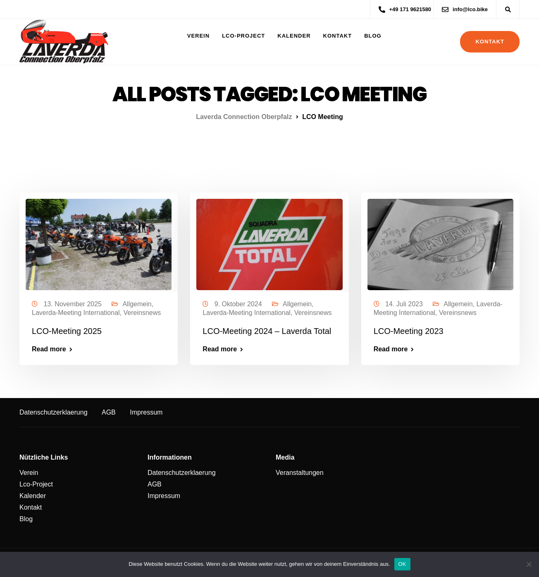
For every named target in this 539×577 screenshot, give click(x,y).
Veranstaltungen (300, 472)
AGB (109, 412)
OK (402, 564)
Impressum (146, 412)
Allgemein (136, 304)
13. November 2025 (73, 304)
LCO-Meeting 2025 (67, 331)
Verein (198, 36)
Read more (49, 349)
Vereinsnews (142, 312)
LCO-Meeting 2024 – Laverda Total (267, 331)
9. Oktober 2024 (239, 304)
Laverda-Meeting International (76, 312)
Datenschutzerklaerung (53, 412)
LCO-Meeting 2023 (409, 331)
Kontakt (337, 36)
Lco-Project (243, 36)
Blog (373, 36)
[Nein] (529, 564)
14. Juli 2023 (405, 304)
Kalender (293, 36)
